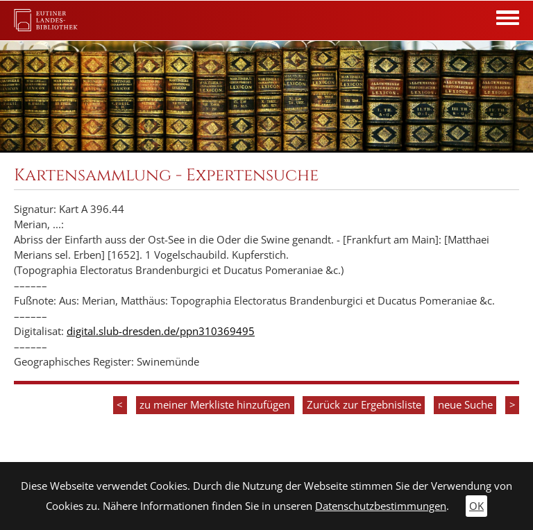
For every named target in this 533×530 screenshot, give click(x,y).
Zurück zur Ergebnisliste (364, 405)
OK (476, 506)
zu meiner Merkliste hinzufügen (214, 405)
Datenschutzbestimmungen (380, 506)
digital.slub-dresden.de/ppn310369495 (161, 331)
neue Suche (465, 405)
